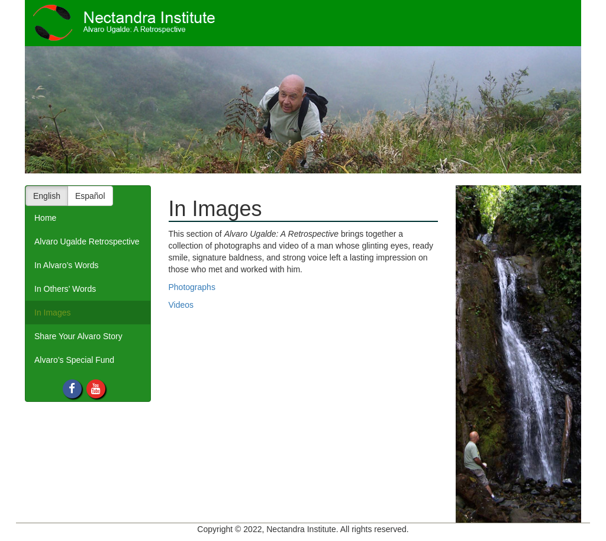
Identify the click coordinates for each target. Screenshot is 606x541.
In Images (52, 312)
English (46, 196)
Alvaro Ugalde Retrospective (86, 241)
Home (45, 218)
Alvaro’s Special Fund (74, 360)
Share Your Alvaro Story (78, 336)
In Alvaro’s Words (66, 265)
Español (90, 196)
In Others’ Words (65, 289)
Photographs (192, 287)
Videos (181, 305)
